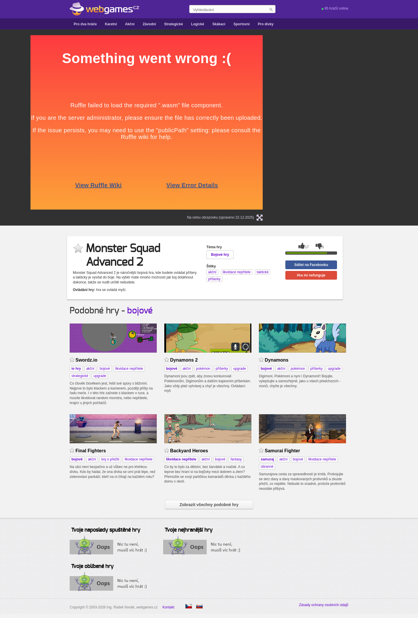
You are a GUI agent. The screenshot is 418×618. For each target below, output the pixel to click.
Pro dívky (265, 24)
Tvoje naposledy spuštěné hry (105, 530)
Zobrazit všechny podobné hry (208, 504)
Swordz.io (86, 360)
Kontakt (168, 607)
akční (90, 369)
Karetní (111, 24)
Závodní (149, 24)
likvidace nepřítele (129, 369)
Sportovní (241, 24)
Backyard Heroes (189, 450)
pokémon (203, 369)
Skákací (218, 24)
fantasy (236, 459)
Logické (197, 24)
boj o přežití (110, 459)
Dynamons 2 (184, 360)
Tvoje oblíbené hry (92, 566)
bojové (140, 310)
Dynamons (277, 360)
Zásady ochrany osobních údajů (323, 605)
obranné (267, 467)
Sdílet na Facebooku (311, 265)
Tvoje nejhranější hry (188, 530)
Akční (130, 24)
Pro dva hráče (85, 24)
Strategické (173, 24)
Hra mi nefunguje (311, 275)
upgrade (99, 376)
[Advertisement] (344, 71)
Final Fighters (90, 450)
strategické (79, 376)
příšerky (222, 369)
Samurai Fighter (282, 450)
